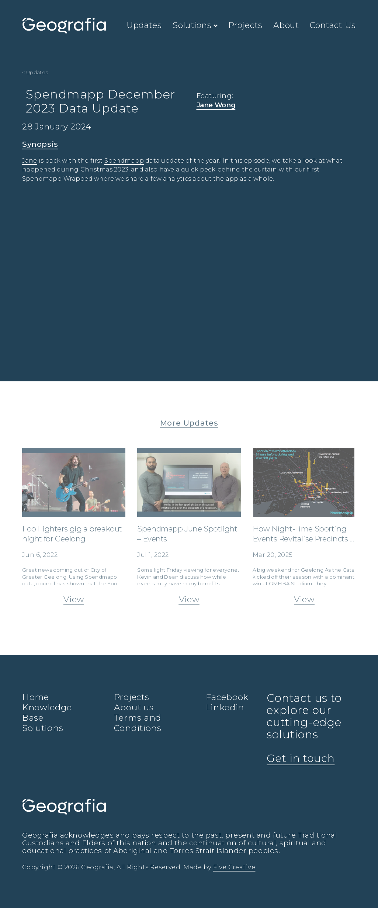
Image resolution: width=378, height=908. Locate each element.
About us (134, 707)
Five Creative (234, 867)
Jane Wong (216, 105)
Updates (144, 25)
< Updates (35, 72)
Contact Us (333, 25)
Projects (245, 25)
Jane (29, 160)
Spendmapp (124, 160)
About (286, 25)
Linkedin (225, 707)
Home (35, 697)
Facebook (227, 697)
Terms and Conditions (138, 723)
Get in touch (300, 758)
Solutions (195, 25)
